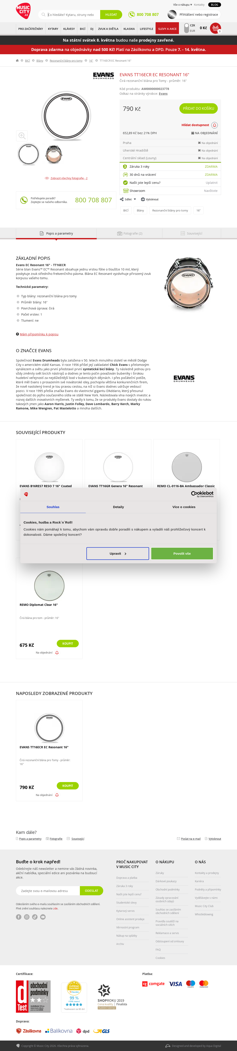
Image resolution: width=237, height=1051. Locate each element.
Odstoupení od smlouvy (170, 941)
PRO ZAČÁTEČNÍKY (30, 29)
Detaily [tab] (118, 507)
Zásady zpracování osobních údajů (167, 899)
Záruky (160, 873)
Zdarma (211, 166)
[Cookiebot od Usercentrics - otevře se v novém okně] (194, 494)
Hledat (111, 14)
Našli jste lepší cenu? (145, 183)
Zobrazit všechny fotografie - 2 (69, 178)
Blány (39, 60)
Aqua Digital (213, 1046)
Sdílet (128, 199)
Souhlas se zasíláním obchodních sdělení (168, 911)
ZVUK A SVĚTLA (108, 29)
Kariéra (199, 881)
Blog (214, 5)
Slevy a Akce (167, 29)
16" (91, 60)
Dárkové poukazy (166, 881)
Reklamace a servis (167, 933)
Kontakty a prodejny (207, 873)
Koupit (67, 644)
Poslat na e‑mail (191, 838)
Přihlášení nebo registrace (199, 14)
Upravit (118, 553)
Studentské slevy (126, 902)
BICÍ (82, 29)
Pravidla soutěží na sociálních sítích (167, 922)
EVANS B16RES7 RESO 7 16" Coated (46, 486)
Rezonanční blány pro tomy (66, 60)
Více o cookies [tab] (184, 507)
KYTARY (53, 29)
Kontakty (199, 4)
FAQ (158, 949)
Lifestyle (146, 29)
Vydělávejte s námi (206, 897)
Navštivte (211, 191)
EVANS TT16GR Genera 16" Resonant (115, 486)
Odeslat (91, 891)
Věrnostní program (127, 927)
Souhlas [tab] (52, 507)
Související (78, 838)
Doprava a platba (126, 877)
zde (55, 908)
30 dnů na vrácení (143, 174)
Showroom (137, 191)
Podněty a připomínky (208, 889)
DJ (91, 29)
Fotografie (56, 838)
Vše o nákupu (181, 4)
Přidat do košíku (198, 108)
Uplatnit (212, 183)
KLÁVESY (69, 29)
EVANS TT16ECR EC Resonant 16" (44, 747)
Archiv (120, 944)
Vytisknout (152, 199)
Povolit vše (182, 553)
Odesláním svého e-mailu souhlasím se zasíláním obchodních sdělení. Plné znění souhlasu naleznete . (58, 906)
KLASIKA (129, 29)
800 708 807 (93, 199)
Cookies (160, 958)
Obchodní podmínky (168, 889)
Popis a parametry (30, 838)
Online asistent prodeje (130, 919)
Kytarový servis (125, 910)
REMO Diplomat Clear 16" (39, 605)
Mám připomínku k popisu (39, 334)
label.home (17, 60)
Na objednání (44, 652)
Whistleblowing (204, 914)
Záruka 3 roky (139, 166)
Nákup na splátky (126, 935)
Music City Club (204, 906)
